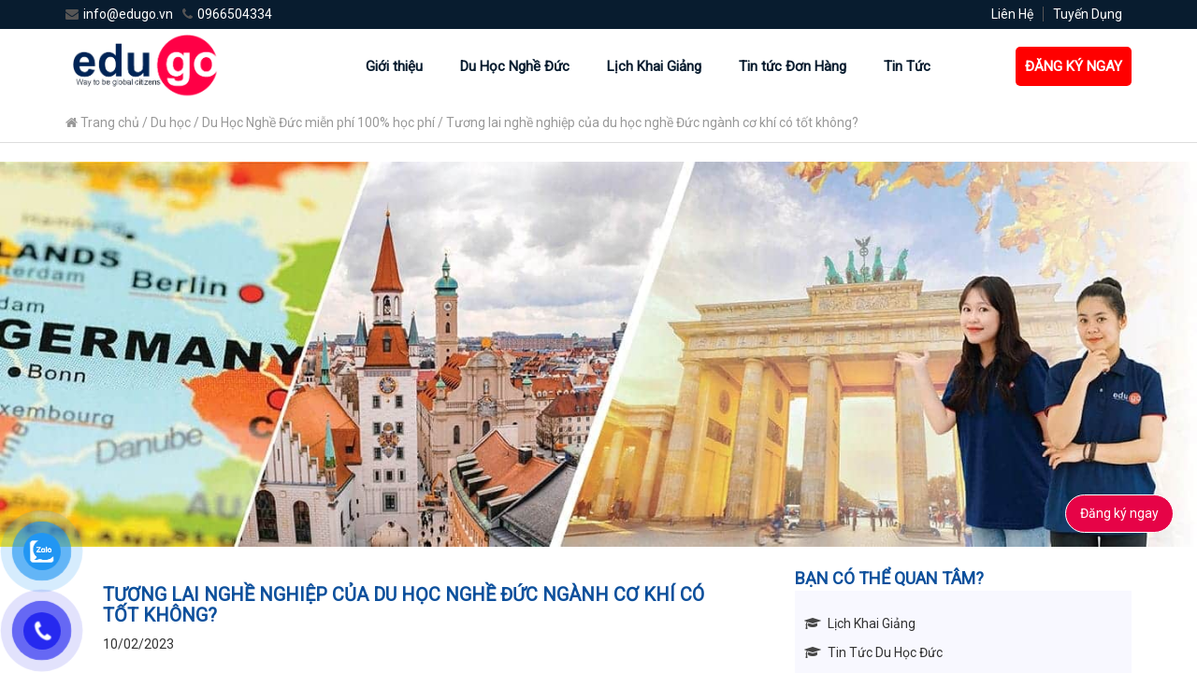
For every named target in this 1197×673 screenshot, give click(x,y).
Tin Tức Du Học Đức (885, 652)
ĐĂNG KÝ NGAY (1073, 66)
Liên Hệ (1012, 14)
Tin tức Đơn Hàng (792, 66)
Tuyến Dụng (1087, 14)
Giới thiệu (394, 66)
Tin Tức (907, 66)
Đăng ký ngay (1119, 513)
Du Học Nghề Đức (515, 66)
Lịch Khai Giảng (654, 66)
